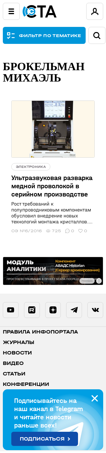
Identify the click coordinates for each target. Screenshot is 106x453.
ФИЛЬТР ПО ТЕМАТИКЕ (50, 35)
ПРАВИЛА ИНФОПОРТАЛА (40, 334)
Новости (17, 355)
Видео (13, 365)
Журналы (18, 344)
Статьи (14, 376)
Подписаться (42, 439)
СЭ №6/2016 (26, 230)
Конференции (26, 386)
